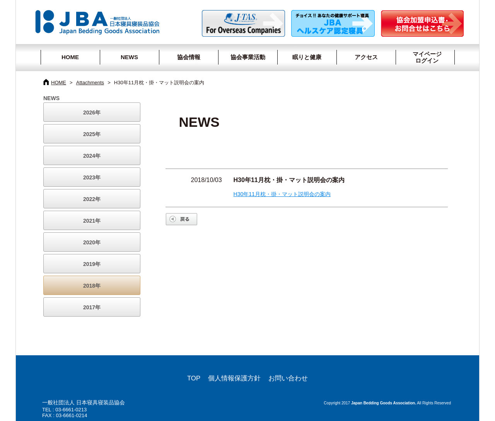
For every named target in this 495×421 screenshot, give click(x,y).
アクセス (366, 57)
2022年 (92, 199)
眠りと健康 (306, 57)
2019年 (92, 264)
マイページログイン (424, 57)
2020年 (92, 242)
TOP (193, 378)
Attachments (90, 82)
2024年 (92, 156)
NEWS (129, 57)
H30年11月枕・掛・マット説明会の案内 (282, 194)
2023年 (92, 177)
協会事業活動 (247, 57)
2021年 (92, 221)
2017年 (92, 307)
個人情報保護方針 (234, 378)
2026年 (92, 112)
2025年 (92, 134)
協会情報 (188, 57)
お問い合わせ (288, 378)
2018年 (92, 286)
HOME (70, 57)
